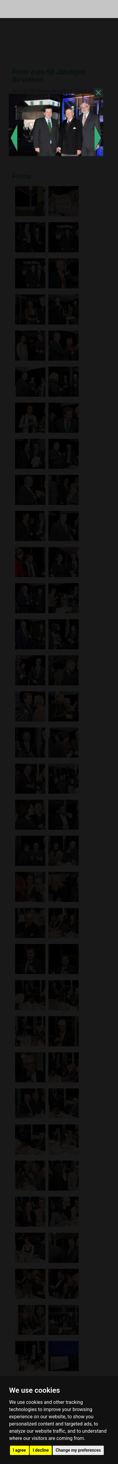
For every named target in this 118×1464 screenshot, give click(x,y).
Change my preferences (78, 1450)
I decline (41, 1450)
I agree (19, 1450)
